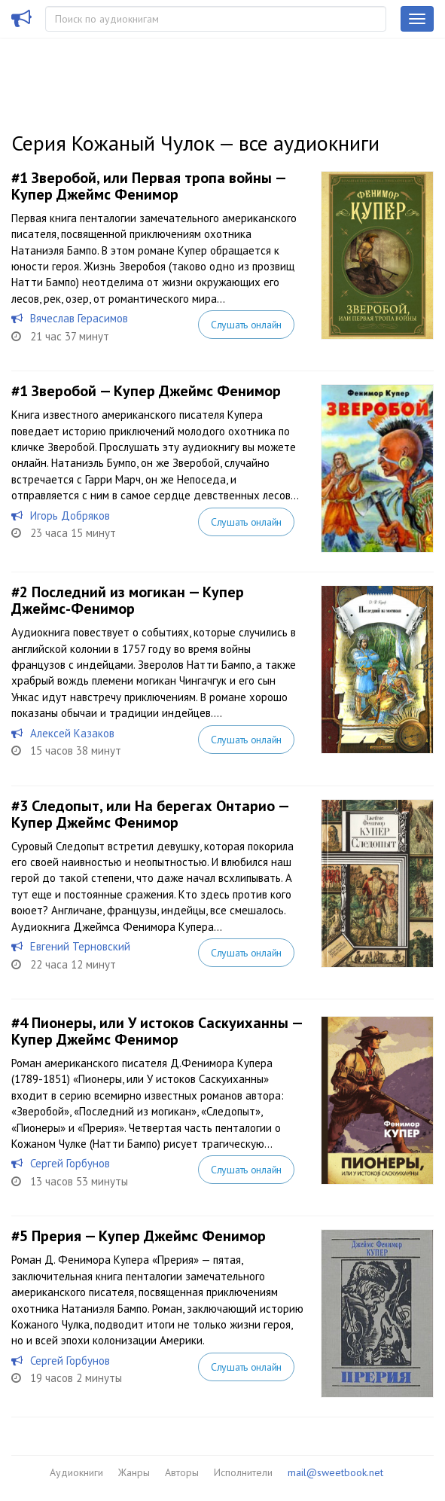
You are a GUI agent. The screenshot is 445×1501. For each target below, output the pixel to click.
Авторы (182, 1472)
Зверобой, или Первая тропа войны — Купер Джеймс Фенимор (148, 186)
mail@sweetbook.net (335, 1472)
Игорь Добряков (70, 515)
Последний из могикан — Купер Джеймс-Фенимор (127, 600)
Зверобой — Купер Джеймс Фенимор (156, 391)
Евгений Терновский (80, 946)
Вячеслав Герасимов (79, 318)
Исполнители (243, 1472)
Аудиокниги (76, 1472)
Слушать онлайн (246, 324)
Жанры (134, 1472)
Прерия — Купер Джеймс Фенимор (149, 1236)
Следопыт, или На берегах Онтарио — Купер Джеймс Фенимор (149, 814)
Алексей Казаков (72, 733)
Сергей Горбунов (70, 1163)
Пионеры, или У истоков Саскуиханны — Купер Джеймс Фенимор (156, 1031)
